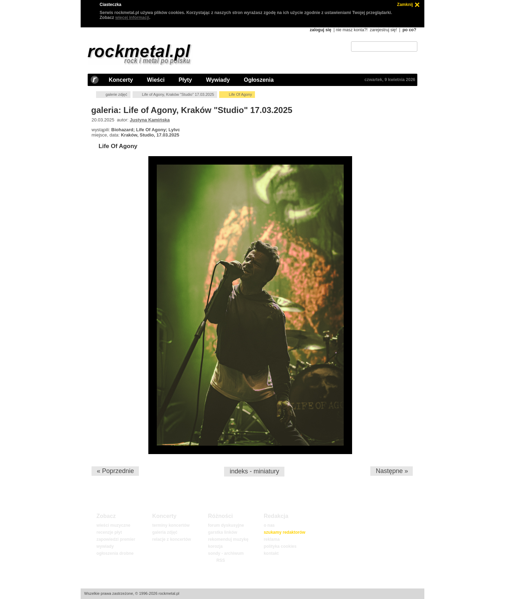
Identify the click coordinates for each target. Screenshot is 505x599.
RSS (220, 560)
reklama (272, 539)
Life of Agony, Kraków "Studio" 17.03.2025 (178, 94)
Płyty (185, 80)
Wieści (155, 80)
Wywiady (218, 80)
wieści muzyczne (113, 525)
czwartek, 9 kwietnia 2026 (389, 79)
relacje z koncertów (171, 539)
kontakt (271, 553)
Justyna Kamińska (150, 119)
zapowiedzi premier (115, 539)
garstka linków (222, 532)
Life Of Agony (118, 146)
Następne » (392, 470)
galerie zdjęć (116, 94)
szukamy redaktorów (284, 532)
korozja (215, 546)
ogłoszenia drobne (115, 553)
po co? (409, 29)
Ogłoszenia (259, 80)
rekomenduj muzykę (228, 539)
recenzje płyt (109, 532)
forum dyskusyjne (226, 525)
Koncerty (121, 80)
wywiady (105, 546)
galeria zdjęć (164, 532)
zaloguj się (320, 29)
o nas (269, 525)
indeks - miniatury (254, 471)
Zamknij (405, 4)
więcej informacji (132, 17)
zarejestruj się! (383, 29)
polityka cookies (280, 546)
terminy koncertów (171, 525)
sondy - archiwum (226, 553)
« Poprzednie (115, 470)
